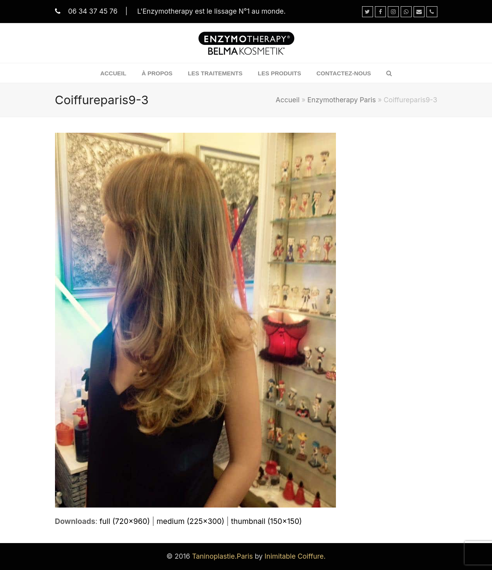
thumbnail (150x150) (266, 521)
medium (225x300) (190, 521)
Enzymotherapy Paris (341, 100)
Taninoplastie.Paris (222, 556)
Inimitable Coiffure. (295, 556)
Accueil (288, 100)
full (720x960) (124, 521)
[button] (389, 73)
